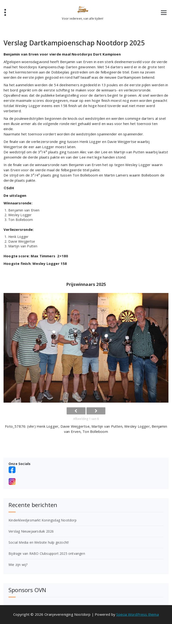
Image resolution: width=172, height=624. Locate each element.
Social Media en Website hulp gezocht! (39, 542)
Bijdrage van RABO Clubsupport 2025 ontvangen (47, 553)
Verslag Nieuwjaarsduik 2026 (31, 531)
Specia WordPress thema (137, 614)
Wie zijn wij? (18, 564)
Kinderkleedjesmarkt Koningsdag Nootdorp (43, 520)
